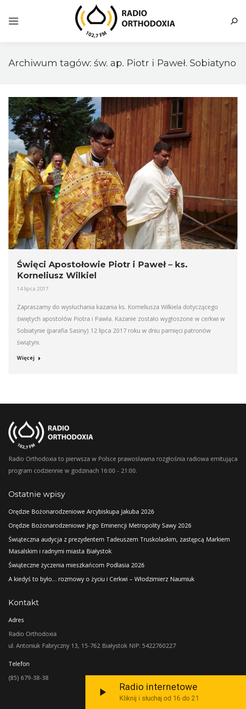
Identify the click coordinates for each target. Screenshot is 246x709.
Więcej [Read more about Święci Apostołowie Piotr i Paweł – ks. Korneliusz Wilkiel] (29, 358)
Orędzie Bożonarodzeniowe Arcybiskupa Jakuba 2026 (81, 511)
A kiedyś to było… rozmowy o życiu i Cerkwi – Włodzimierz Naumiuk (101, 579)
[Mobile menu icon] (13, 21)
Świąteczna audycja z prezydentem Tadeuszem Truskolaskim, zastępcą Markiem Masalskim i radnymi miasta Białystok (119, 545)
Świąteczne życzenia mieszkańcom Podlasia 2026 (76, 565)
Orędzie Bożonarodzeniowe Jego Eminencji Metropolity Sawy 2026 (99, 525)
